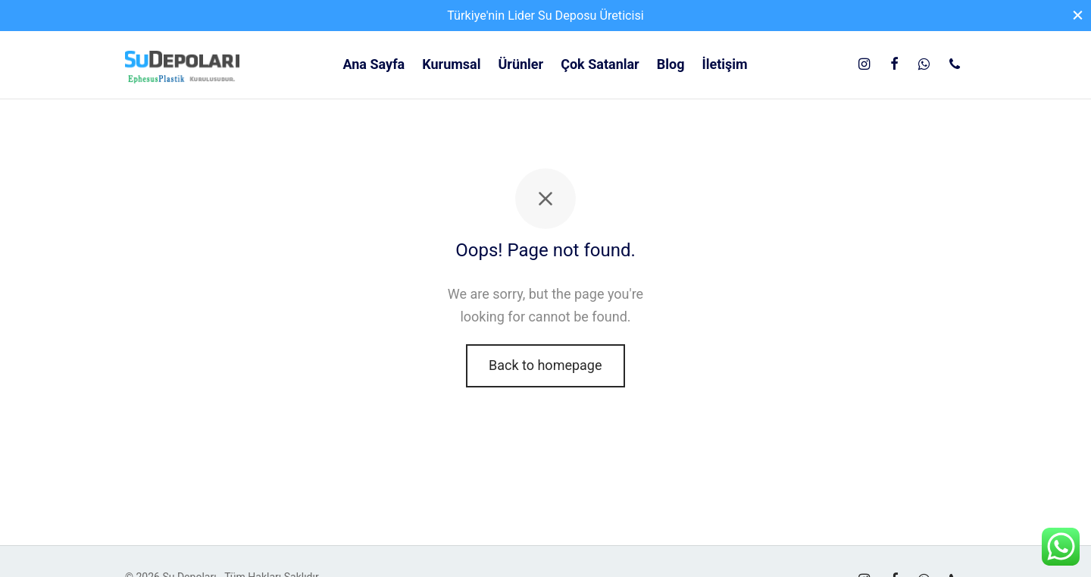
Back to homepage (545, 365)
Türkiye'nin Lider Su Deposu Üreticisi (545, 15)
